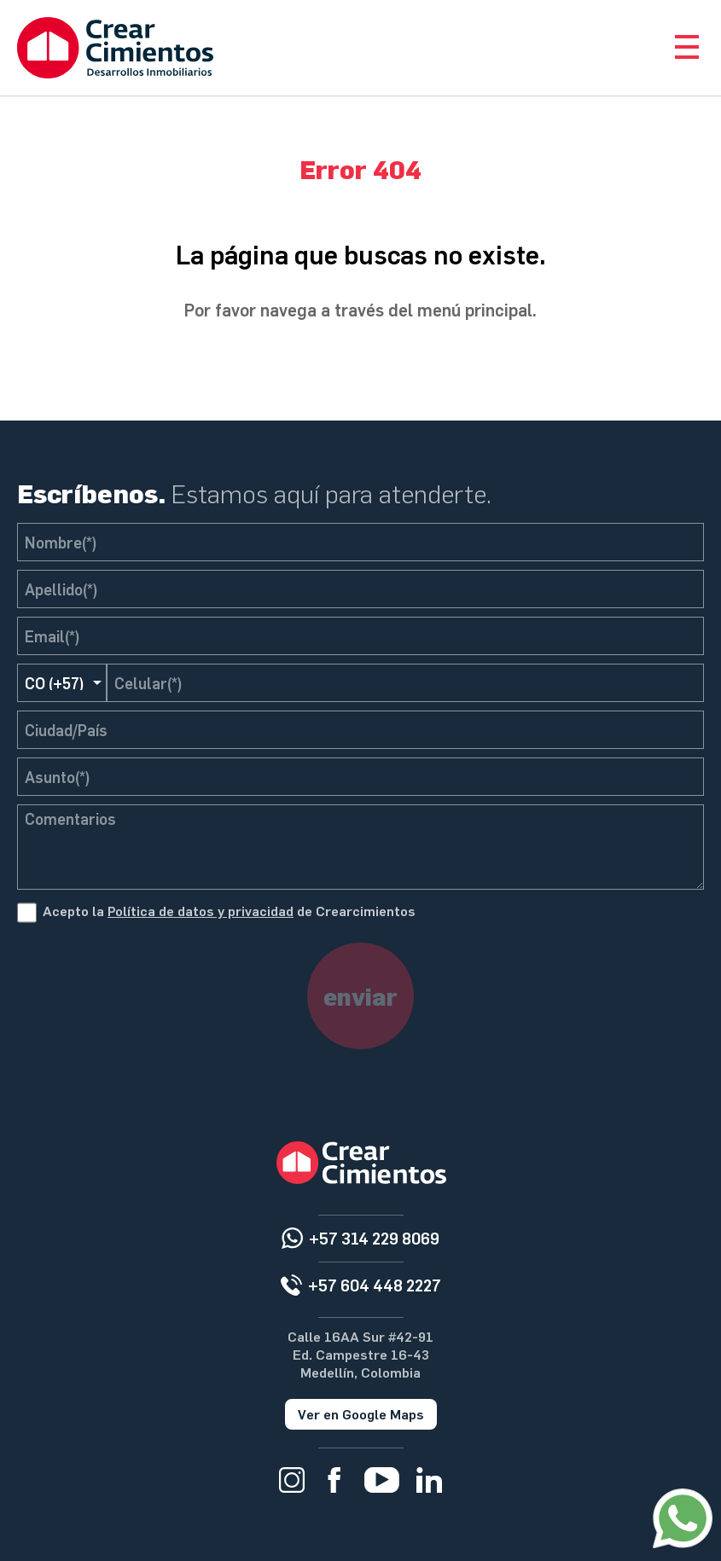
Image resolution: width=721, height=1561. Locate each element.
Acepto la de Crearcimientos (229, 910)
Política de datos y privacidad (201, 910)
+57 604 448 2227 (374, 1285)
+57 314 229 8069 (374, 1238)
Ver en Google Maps (361, 1414)
